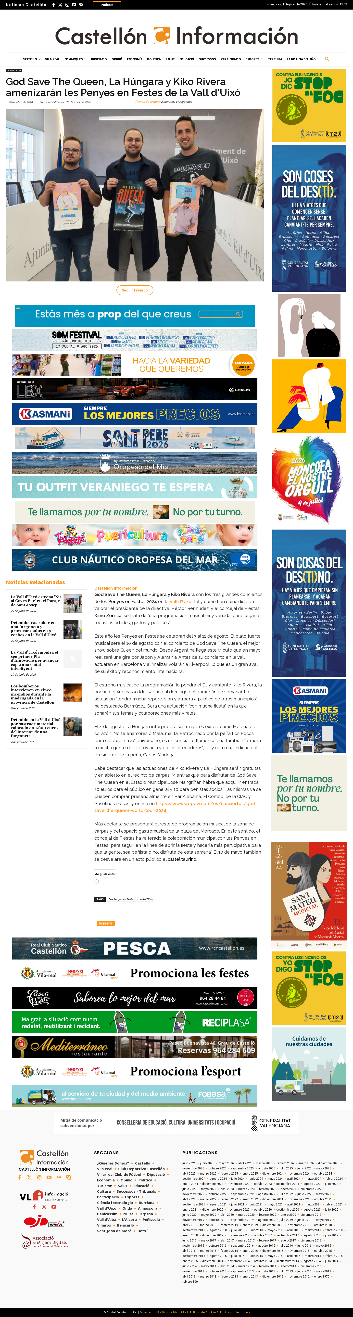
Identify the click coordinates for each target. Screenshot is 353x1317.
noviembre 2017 (239, 1235)
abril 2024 (293, 1178)
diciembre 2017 (212, 1235)
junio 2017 (189, 1240)
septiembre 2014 (287, 1261)
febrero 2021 (334, 1204)
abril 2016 (189, 1250)
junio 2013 (304, 1271)
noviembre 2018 (299, 1225)
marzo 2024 (313, 1178)
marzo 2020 (246, 1214)
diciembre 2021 (272, 1199)
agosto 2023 (312, 1183)
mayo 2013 (323, 1271)
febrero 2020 (267, 1214)
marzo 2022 (208, 1199)
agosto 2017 (312, 1235)
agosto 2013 (266, 1271)
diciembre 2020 (212, 1209)
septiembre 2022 (242, 1194)
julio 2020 (331, 1209)
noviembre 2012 (299, 1276)
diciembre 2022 (311, 1189)
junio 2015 (256, 1255)
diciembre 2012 (272, 1276)
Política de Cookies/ (204, 1312)
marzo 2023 (246, 1189)
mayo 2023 (208, 1189)
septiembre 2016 (242, 1245)
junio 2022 (304, 1194)
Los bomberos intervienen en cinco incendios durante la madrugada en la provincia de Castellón (32, 694)
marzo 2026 (264, 1163)
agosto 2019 (266, 1219)
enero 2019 (250, 1225)
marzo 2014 (246, 1266)
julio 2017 (331, 1235)
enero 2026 (306, 1163)
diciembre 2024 (272, 1173)
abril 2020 (227, 1214)
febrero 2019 (229, 1225)
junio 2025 (304, 1168)
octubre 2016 (218, 1245)
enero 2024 (190, 1183)
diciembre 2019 (311, 1214)
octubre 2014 (263, 1261)
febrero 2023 (267, 1189)
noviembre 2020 (239, 1209)
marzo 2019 (208, 1225)
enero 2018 (190, 1235)
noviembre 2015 (299, 1250)
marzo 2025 (208, 1173)
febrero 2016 (229, 1250)
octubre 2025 (218, 1168)
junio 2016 (304, 1245)
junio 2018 (256, 1230)
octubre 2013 (218, 1271)
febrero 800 (190, 1281)
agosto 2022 (266, 1194)
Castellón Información (116, 588)
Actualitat (14, 70)
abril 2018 (293, 1230)
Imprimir (105, 923)
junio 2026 (207, 1163)
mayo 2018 (275, 1230)
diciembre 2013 (311, 1266)
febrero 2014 (267, 1266)
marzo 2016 (208, 1250)
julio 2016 (286, 1245)
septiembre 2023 (287, 1183)
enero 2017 (288, 1240)
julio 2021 (237, 1204)
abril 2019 (189, 1225)
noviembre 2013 (193, 1271)
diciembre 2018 (272, 1225)
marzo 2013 (208, 1276)
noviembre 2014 (239, 1261)
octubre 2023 (263, 1183)
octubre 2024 (323, 1173)
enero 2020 (288, 1214)
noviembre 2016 (193, 1245)
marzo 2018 (313, 1230)
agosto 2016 (266, 1245)
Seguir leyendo (135, 290)
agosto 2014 (312, 1261)
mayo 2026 (226, 1163)
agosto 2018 (218, 1230)
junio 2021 (256, 1204)
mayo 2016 (323, 1245)
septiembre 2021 (193, 1204)
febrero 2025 (229, 1173)
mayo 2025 (323, 1168)
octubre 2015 (323, 1250)
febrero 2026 (285, 1163)
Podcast (107, 5)
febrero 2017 (267, 1240)
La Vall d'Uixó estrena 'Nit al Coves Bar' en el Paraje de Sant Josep (36, 601)
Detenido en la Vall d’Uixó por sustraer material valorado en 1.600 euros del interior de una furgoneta (36, 728)
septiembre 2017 (287, 1235)
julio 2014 (331, 1261)
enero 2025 (250, 1173)
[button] (327, 59)
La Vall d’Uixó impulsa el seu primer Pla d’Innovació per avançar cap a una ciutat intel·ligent (35, 660)
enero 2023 (288, 1189)
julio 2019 (286, 1219)
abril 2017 (227, 1240)
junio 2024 (256, 1178)
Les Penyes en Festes (121, 899)
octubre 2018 (323, 1225)
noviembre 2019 (193, 1219)
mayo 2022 (323, 1194)
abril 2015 (293, 1255)
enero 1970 (321, 1276)
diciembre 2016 (311, 1240)
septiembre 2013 (242, 1271)
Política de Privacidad (172, 1312)
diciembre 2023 (212, 1183)
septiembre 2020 (287, 1209)
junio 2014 (189, 1266)
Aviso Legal (147, 1312)
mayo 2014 (208, 1266)
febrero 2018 (334, 1230)
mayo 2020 (208, 1214)
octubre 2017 (263, 1235)
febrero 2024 (334, 1178)
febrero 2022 (229, 1199)
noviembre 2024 (299, 1173)
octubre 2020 (263, 1209)
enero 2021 (190, 1209)
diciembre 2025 (328, 1163)
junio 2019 (304, 1219)
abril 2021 (293, 1204)
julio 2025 (286, 1168)
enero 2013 (250, 1276)
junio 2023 (189, 1189)
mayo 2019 (323, 1219)
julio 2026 (189, 1163)
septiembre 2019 (242, 1219)
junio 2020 (189, 1214)
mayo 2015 (275, 1255)
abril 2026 (245, 1163)
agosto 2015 (218, 1255)
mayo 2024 (275, 1178)
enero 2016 (250, 1250)
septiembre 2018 (193, 1230)
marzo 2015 (313, 1255)
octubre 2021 (323, 1199)
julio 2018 (237, 1230)
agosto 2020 (312, 1209)
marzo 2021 (313, 1204)
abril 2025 (189, 1173)
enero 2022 (250, 1199)
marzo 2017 (246, 1240)
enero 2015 (190, 1261)
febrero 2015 (334, 1255)
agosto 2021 (218, 1204)
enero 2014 (288, 1266)
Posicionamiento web (235, 1312)
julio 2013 (286, 1271)
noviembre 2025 (193, 1168)
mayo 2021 (275, 1204)
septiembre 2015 (193, 1255)
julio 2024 (237, 1178)
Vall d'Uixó (180, 601)
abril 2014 (227, 1266)
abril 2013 (189, 1276)
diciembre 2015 (272, 1250)
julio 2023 (331, 1183)
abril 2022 (189, 1199)
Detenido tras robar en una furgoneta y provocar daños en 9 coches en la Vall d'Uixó (33, 629)
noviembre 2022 (193, 1194)
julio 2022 (286, 1194)
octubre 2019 (218, 1219)
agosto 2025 (266, 1168)
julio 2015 (237, 1255)
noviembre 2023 (239, 1183)
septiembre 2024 (193, 1178)
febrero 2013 (229, 1276)
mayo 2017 (208, 1240)
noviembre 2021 (299, 1199)
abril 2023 (227, 1189)
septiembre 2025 (242, 1168)
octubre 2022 (218, 1194)
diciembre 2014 (212, 1261)
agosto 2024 (218, 1178)
